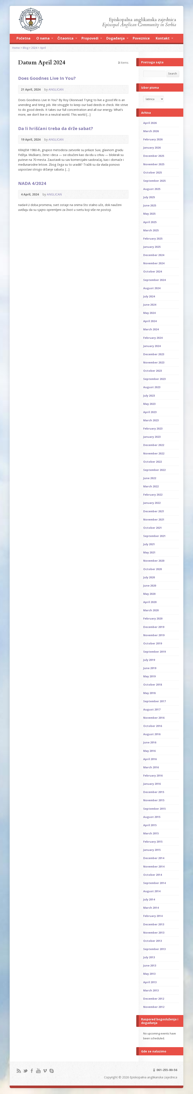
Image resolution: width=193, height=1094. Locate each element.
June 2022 (149, 478)
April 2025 (150, 222)
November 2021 (153, 519)
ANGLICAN (56, 89)
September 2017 (154, 701)
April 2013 (150, 982)
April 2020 (150, 602)
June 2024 (149, 304)
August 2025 (151, 189)
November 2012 (153, 1007)
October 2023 (152, 371)
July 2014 (149, 899)
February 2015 (152, 841)
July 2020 (149, 577)
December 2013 (153, 924)
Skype (51, 1070)
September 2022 (154, 470)
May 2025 (149, 214)
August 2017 (151, 709)
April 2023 (150, 412)
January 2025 (152, 247)
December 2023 (153, 354)
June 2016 (149, 742)
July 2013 (149, 957)
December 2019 (153, 627)
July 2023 (149, 395)
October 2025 (152, 172)
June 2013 (149, 965)
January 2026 (152, 147)
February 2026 (152, 139)
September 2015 (154, 809)
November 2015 (153, 800)
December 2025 (153, 156)
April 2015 (150, 825)
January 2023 (152, 437)
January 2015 (152, 850)
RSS (18, 1070)
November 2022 (153, 453)
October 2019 (152, 643)
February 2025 (152, 238)
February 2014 (152, 916)
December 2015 (153, 792)
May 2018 (149, 693)
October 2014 (152, 875)
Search (172, 73)
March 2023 (151, 420)
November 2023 (153, 362)
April (43, 48)
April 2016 (150, 759)
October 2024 (152, 271)
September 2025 (154, 181)
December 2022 (153, 445)
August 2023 (151, 387)
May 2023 (149, 404)
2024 (34, 48)
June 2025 (149, 205)
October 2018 (152, 684)
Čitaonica (67, 39)
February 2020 (152, 618)
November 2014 (153, 866)
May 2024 (149, 313)
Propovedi (91, 39)
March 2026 (151, 131)
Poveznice (141, 38)
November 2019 (153, 635)
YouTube (38, 1070)
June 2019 (149, 668)
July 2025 (149, 197)
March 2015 (151, 833)
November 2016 (153, 718)
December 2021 (153, 511)
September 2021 (154, 536)
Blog (25, 48)
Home (16, 48)
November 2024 (153, 263)
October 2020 (152, 569)
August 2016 (151, 734)
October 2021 (152, 528)
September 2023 (154, 379)
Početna (23, 38)
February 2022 (152, 494)
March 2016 (151, 767)
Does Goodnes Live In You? (47, 78)
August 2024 (151, 288)
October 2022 (152, 462)
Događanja (117, 39)
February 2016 (152, 775)
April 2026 (150, 123)
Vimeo (44, 1070)
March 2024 (151, 329)
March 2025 (151, 230)
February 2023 (152, 428)
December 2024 (153, 255)
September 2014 (154, 883)
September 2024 (154, 280)
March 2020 (151, 610)
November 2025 (153, 164)
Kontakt (164, 39)
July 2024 (149, 296)
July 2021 (149, 544)
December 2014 (153, 858)
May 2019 (149, 676)
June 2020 (149, 585)
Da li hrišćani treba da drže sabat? (55, 128)
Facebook (31, 1070)
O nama (44, 39)
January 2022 (152, 503)
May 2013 (149, 974)
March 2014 (151, 908)
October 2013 (152, 941)
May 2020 (149, 594)
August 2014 (151, 891)
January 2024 (152, 346)
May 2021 (149, 552)
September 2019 (154, 651)
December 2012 (153, 998)
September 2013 (154, 949)
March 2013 (151, 990)
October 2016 (152, 726)
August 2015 (151, 817)
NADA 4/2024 (32, 183)
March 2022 (151, 486)
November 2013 (153, 932)
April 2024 (150, 321)
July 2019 (149, 660)
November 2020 (153, 561)
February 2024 (152, 338)
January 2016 (152, 784)
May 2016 (149, 751)
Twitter (25, 1070)
